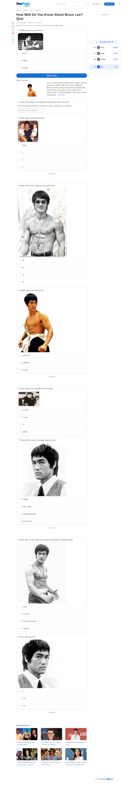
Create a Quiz (109, 4)
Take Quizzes (96, 4)
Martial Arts (31, 22)
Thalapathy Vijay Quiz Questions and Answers (51, 764)
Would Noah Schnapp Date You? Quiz (75, 743)
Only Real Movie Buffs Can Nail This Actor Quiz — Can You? (26, 764)
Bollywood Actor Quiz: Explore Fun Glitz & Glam (26, 743)
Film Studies (22, 22)
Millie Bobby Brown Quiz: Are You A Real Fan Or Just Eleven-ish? (76, 764)
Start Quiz (52, 75)
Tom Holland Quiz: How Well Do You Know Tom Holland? (51, 743)
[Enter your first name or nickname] (31, 110)
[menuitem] (96, 4)
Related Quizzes (22, 725)
